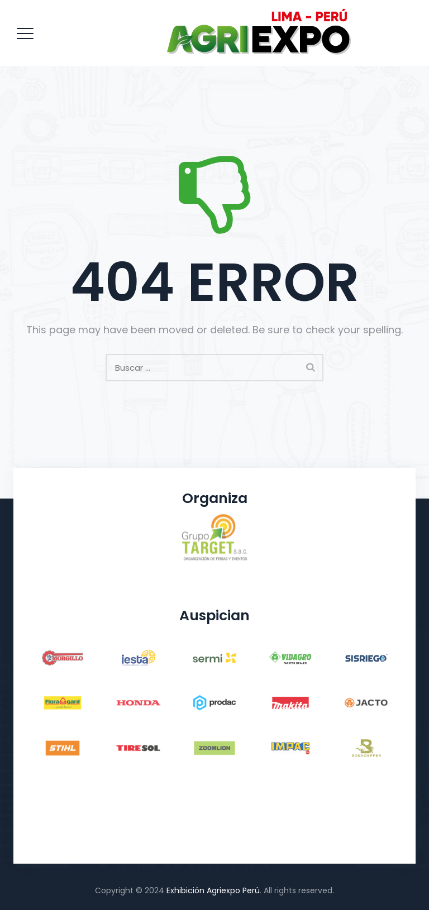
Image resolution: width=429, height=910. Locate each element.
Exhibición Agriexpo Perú (213, 890)
